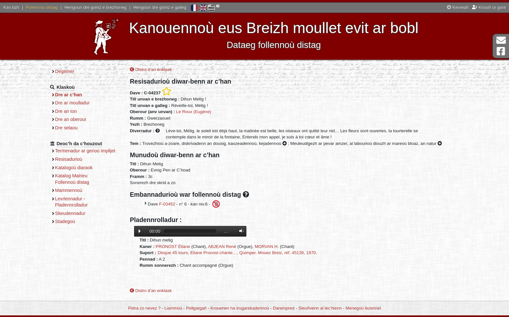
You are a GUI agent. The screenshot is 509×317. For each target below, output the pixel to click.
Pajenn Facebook (501, 51)
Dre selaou (66, 127)
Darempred (284, 308)
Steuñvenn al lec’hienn (320, 308)
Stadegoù (65, 221)
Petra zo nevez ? (144, 308)
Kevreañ (457, 7)
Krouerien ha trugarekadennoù (239, 308)
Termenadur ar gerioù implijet (85, 150)
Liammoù (173, 308)
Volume (240, 231)
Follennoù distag (42, 7)
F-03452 (167, 203)
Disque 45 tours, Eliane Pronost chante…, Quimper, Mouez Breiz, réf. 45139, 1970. (237, 252)
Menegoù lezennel (363, 308)
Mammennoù (68, 190)
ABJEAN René (222, 246)
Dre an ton (66, 111)
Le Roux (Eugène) (193, 111)
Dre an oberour (70, 119)
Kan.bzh (11, 7)
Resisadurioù (68, 159)
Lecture (140, 231)
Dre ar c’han (68, 94)
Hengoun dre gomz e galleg (159, 7)
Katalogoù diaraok (74, 167)
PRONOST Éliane (173, 246)
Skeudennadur (70, 213)
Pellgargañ (196, 308)
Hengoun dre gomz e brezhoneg (96, 7)
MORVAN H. (267, 246)
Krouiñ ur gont (489, 7)
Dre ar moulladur (72, 102)
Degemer (64, 71)
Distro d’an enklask (151, 69)
